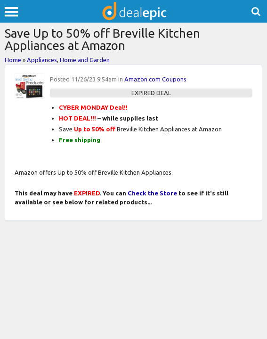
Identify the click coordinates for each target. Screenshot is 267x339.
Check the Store (152, 193)
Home (13, 59)
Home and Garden (85, 59)
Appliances (42, 59)
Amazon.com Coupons (155, 79)
